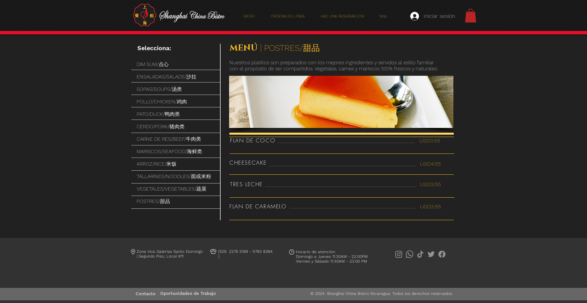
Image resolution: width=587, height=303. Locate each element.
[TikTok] (420, 254)
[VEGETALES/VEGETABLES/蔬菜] (176, 189)
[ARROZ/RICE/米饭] (176, 164)
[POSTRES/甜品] (176, 201)
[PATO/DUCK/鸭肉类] (176, 114)
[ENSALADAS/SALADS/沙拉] (176, 77)
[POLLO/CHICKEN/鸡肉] (176, 102)
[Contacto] (146, 294)
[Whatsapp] (409, 254)
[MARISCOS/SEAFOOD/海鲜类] (176, 151)
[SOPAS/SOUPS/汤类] (176, 89)
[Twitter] (431, 254)
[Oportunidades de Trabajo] (188, 294)
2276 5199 (238, 251)
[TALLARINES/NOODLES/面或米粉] (176, 176)
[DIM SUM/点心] (176, 64)
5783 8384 (263, 251)
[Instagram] (398, 254)
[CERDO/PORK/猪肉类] (176, 127)
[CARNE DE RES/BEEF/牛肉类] (176, 139)
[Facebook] (442, 254)
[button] (470, 16)
